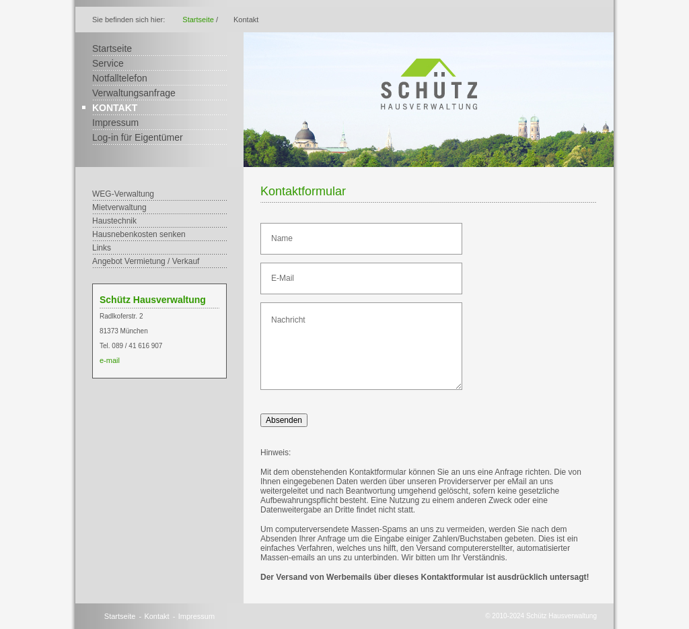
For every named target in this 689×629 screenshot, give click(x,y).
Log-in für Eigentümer (137, 137)
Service (108, 63)
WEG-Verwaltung (123, 194)
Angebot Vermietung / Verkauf (145, 261)
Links (101, 248)
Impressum (115, 122)
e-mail (110, 360)
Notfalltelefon (119, 78)
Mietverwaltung (119, 207)
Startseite (197, 19)
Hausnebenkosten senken (139, 234)
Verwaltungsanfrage (134, 93)
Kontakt (114, 107)
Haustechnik (114, 221)
